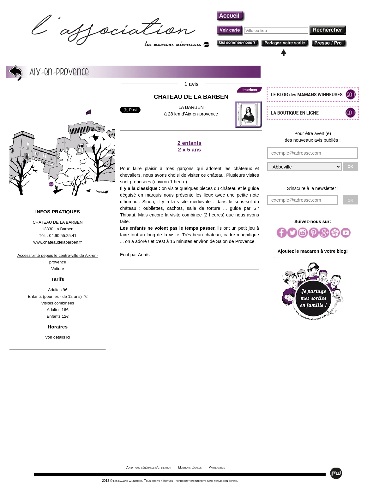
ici (68, 337)
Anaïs (144, 254)
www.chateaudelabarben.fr (57, 242)
